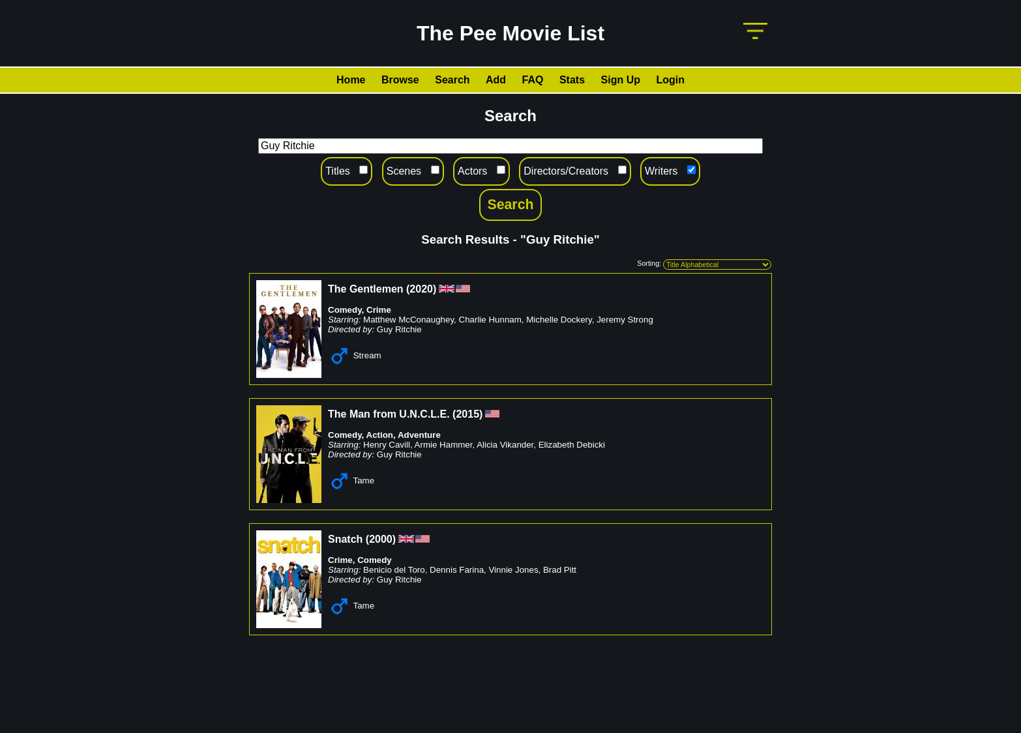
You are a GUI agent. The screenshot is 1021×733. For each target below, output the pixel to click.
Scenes (404, 171)
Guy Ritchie (399, 329)
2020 (421, 289)
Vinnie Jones (513, 570)
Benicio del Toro (394, 570)
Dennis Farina (457, 570)
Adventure (419, 435)
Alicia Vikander (505, 445)
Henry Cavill (386, 445)
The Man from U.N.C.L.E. (389, 414)
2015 (467, 414)
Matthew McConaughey (408, 319)
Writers (661, 171)
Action (379, 435)
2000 (380, 539)
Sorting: (649, 263)
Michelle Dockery (558, 319)
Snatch (345, 539)
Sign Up (620, 79)
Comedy (345, 310)
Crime (378, 310)
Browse (400, 79)
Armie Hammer (444, 445)
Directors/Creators (566, 171)
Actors (472, 171)
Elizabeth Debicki (572, 445)
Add (496, 79)
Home (350, 79)
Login (670, 79)
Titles (337, 171)
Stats (572, 79)
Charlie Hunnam (490, 319)
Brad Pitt (559, 570)
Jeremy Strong (625, 319)
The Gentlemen (366, 289)
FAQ (533, 79)
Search (452, 79)
